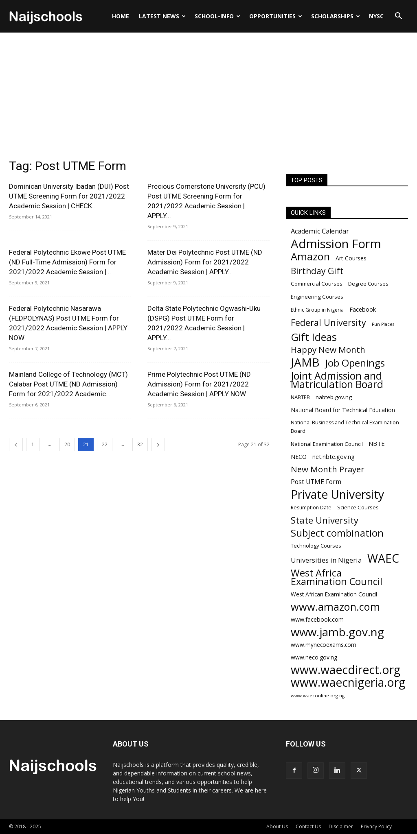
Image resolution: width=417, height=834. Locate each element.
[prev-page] (16, 444)
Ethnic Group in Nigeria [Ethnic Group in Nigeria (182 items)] (317, 309)
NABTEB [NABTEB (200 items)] (300, 397)
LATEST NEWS (162, 16)
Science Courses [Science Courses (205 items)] (358, 507)
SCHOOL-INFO (217, 16)
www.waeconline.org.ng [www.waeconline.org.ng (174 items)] (318, 695)
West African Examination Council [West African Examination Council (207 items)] (334, 594)
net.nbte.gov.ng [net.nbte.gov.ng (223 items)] (333, 457)
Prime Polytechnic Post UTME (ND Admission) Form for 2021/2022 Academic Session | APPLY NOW (199, 384)
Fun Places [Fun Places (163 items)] (383, 324)
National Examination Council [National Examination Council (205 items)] (327, 444)
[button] (398, 17)
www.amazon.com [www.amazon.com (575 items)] (335, 607)
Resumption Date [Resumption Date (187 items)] (311, 507)
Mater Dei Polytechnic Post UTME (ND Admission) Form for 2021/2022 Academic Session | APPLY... (204, 262)
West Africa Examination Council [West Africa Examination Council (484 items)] (336, 577)
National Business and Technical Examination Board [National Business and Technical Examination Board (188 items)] (345, 426)
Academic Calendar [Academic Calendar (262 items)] (320, 231)
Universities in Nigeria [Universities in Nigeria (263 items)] (326, 560)
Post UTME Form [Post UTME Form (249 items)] (316, 482)
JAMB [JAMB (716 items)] (305, 362)
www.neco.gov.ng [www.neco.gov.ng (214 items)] (314, 657)
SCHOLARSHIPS (335, 16)
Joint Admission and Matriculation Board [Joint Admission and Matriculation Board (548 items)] (337, 380)
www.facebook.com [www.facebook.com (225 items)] (317, 619)
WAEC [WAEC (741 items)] (383, 558)
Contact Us (308, 826)
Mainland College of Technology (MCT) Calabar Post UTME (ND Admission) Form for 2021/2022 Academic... (68, 384)
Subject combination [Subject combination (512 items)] (337, 532)
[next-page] (158, 444)
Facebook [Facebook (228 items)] (362, 309)
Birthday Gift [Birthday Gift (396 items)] (317, 270)
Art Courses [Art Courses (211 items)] (351, 258)
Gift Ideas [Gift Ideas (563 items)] (314, 337)
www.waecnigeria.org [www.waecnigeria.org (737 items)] (348, 682)
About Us (277, 826)
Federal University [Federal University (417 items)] (328, 322)
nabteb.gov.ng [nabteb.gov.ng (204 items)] (334, 397)
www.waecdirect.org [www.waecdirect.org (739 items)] (345, 670)
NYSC (376, 16)
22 (105, 444)
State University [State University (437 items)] (324, 520)
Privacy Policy (376, 826)
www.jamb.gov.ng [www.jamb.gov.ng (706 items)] (337, 632)
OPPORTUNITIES (275, 16)
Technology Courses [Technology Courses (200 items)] (316, 545)
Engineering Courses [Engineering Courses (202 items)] (317, 296)
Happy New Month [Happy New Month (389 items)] (328, 349)
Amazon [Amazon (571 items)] (310, 256)
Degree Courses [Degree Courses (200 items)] (368, 283)
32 (140, 444)
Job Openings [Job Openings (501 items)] (355, 363)
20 (67, 444)
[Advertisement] (208, 93)
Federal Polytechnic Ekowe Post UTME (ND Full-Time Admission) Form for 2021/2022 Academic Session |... (67, 262)
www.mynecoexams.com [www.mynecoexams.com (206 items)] (323, 644)
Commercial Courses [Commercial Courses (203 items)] (316, 283)
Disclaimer (341, 826)
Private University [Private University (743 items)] (337, 494)
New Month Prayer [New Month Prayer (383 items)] (327, 469)
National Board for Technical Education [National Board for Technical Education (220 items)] (343, 410)
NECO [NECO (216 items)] (299, 457)
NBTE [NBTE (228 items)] (377, 443)
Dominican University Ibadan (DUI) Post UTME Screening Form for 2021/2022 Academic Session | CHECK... (69, 196)
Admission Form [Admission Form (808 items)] (336, 244)
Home (120, 16)
